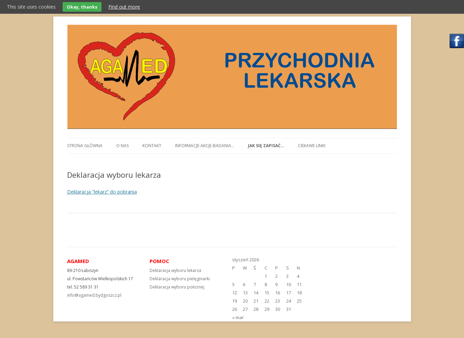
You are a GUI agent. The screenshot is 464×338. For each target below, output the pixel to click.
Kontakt (151, 146)
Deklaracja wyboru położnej (177, 287)
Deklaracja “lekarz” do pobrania (102, 191)
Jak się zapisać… (266, 146)
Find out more (124, 6)
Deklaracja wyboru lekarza (175, 270)
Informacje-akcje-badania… (204, 146)
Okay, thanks (82, 7)
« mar (238, 317)
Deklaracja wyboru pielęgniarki (180, 279)
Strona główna (84, 146)
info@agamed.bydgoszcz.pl (94, 295)
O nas (122, 146)
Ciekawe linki (311, 146)
